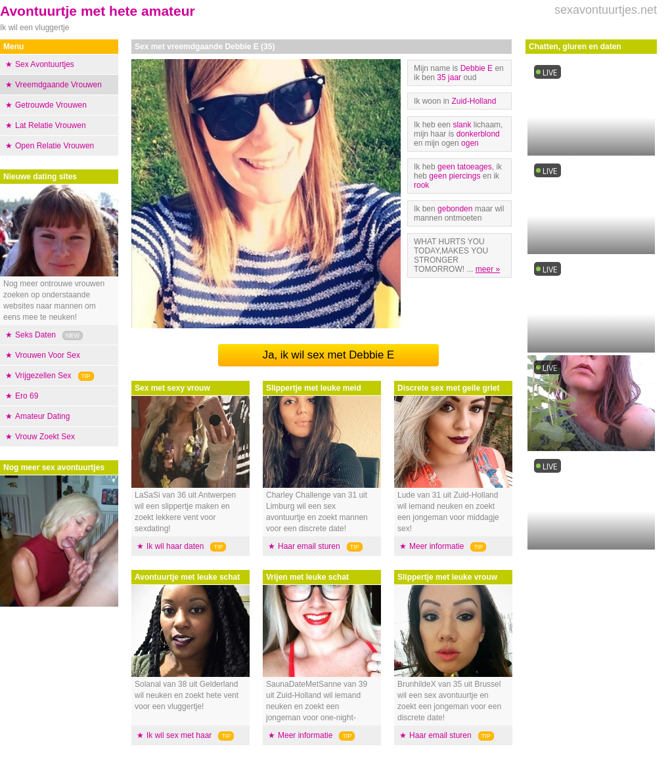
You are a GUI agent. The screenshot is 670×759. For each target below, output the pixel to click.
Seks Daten (35, 334)
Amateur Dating (42, 416)
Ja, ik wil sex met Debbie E (329, 355)
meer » (488, 269)
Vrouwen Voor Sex (47, 355)
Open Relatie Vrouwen (54, 145)
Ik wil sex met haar (179, 735)
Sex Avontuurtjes (44, 64)
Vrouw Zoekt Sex (45, 436)
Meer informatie (305, 735)
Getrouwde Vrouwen (51, 105)
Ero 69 (26, 396)
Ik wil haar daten (175, 546)
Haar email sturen (309, 546)
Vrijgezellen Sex (43, 375)
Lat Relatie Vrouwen (50, 125)
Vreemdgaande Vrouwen (58, 84)
